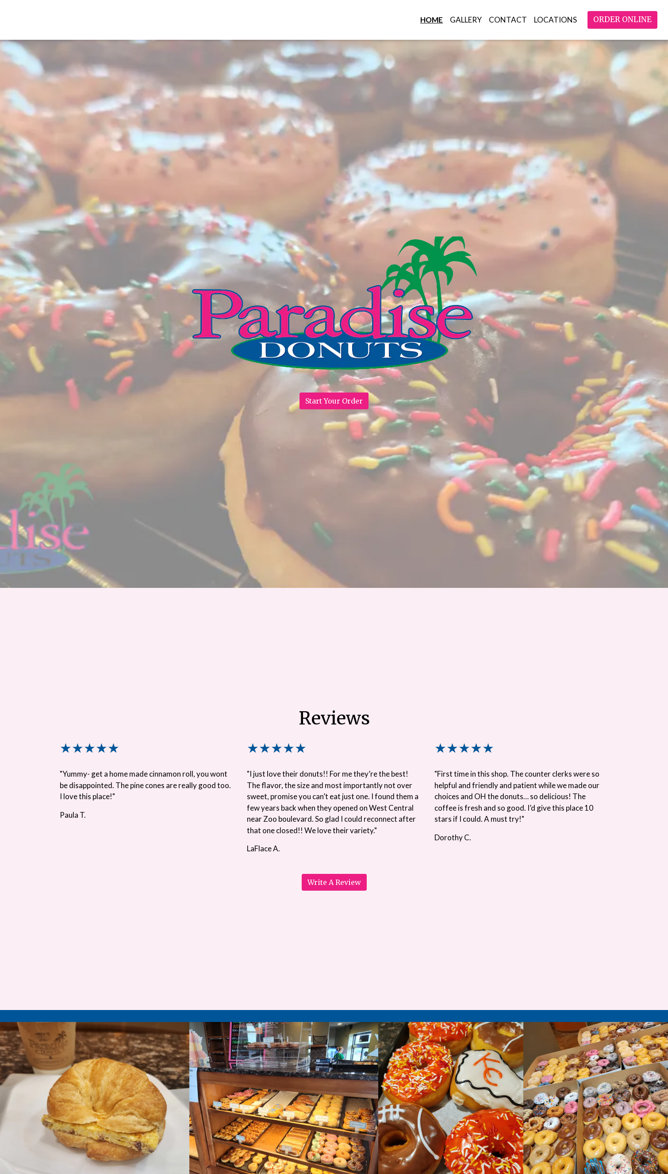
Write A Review (334, 882)
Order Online (622, 19)
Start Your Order (334, 400)
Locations (555, 19)
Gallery (466, 19)
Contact (508, 19)
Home (431, 19)
